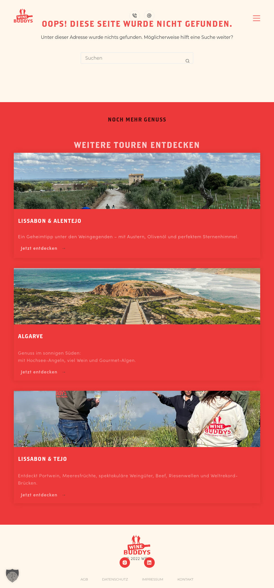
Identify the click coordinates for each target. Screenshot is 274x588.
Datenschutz (115, 582)
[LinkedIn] (149, 562)
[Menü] (256, 15)
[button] (12, 575)
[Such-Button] (187, 58)
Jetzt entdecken (39, 250)
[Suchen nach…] (131, 58)
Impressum (152, 582)
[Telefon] (134, 15)
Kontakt (185, 582)
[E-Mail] (149, 15)
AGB (84, 582)
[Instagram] (125, 562)
